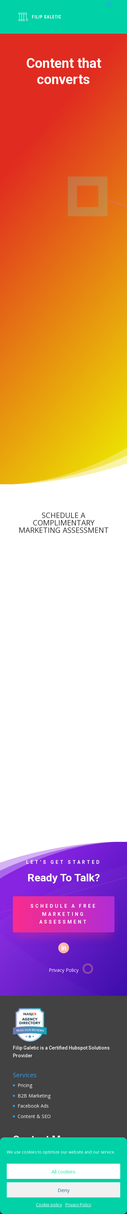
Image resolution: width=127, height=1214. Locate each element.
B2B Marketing (34, 1095)
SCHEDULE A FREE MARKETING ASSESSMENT (63, 914)
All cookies (63, 1171)
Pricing (25, 1085)
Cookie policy (49, 1205)
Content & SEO (34, 1116)
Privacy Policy (78, 1205)
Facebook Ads (33, 1106)
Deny (64, 1190)
